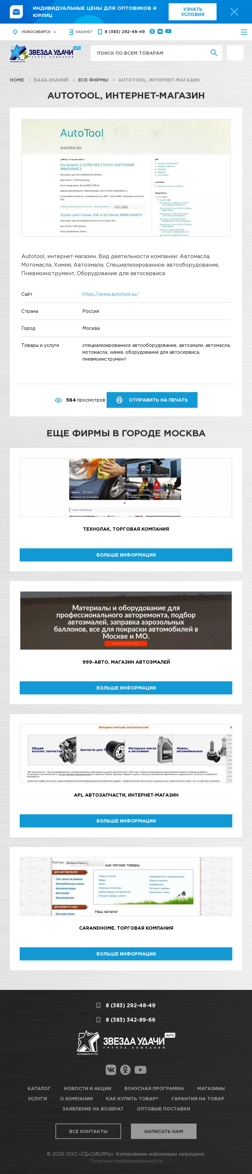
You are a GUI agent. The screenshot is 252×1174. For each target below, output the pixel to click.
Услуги (37, 1098)
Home (17, 79)
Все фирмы (93, 79)
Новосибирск (36, 32)
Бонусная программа (154, 1088)
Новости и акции (87, 1088)
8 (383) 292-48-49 (125, 31)
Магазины (211, 1088)
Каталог (39, 1088)
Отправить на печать (158, 399)
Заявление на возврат (93, 1108)
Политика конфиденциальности (126, 1160)
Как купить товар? (132, 1098)
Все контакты (88, 1131)
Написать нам (163, 1131)
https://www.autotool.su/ (110, 294)
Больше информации (126, 554)
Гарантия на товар (198, 1098)
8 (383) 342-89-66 (131, 1020)
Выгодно (235, 48)
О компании (76, 1098)
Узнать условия (192, 12)
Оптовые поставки (163, 1108)
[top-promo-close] (234, 12)
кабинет (84, 32)
